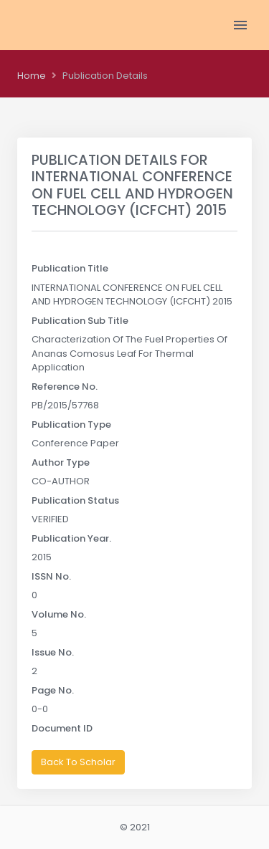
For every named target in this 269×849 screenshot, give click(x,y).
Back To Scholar (78, 762)
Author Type (61, 462)
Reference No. (65, 386)
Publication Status (75, 500)
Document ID (62, 728)
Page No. (53, 690)
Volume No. (59, 614)
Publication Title (70, 268)
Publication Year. (71, 538)
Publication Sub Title (80, 320)
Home (31, 75)
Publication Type (71, 424)
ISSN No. (51, 576)
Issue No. (53, 652)
